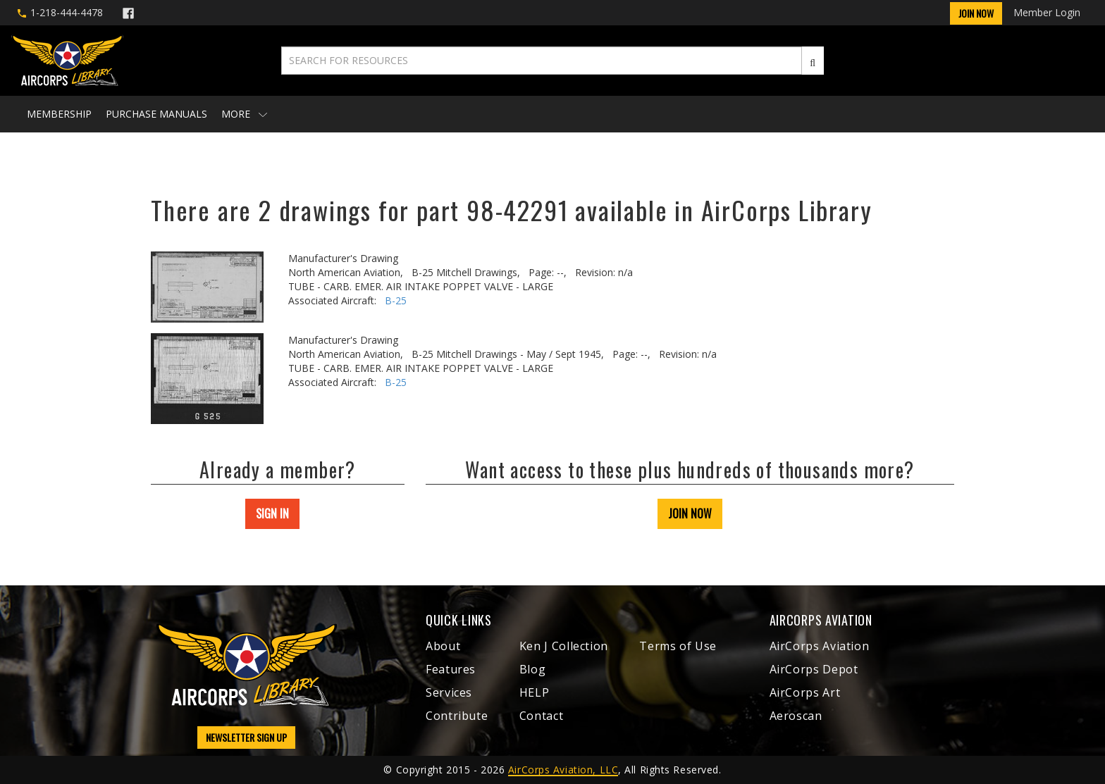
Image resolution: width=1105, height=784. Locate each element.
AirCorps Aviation (820, 646)
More (244, 113)
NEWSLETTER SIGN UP (246, 737)
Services (449, 692)
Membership (59, 113)
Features (451, 669)
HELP (534, 692)
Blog (532, 669)
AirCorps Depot (814, 669)
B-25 (396, 300)
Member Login (1046, 12)
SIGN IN (272, 513)
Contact (541, 715)
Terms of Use (678, 646)
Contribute (457, 715)
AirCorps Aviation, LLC (563, 769)
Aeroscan (796, 715)
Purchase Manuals (156, 113)
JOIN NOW (690, 513)
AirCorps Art (805, 692)
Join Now (976, 13)
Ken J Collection (563, 646)
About (443, 646)
